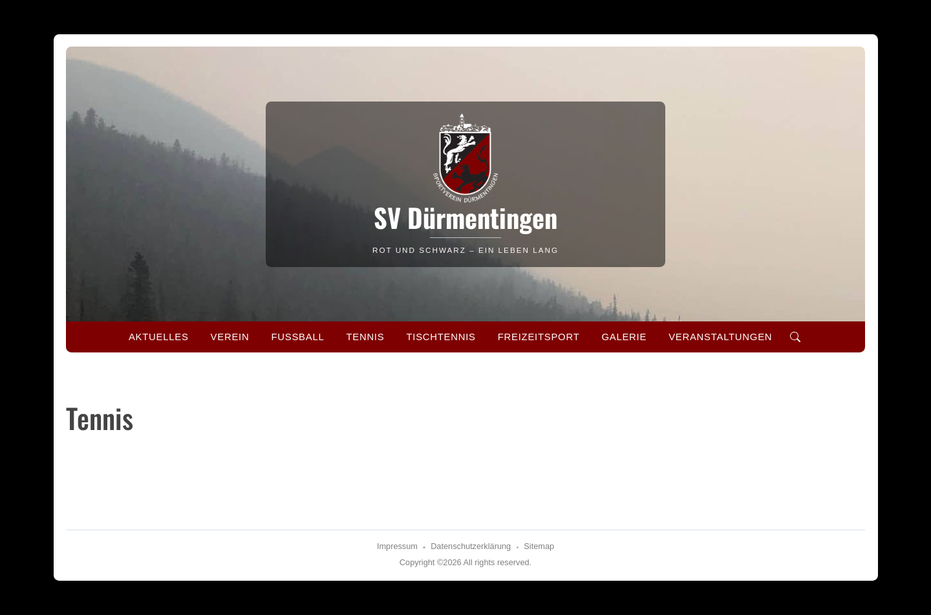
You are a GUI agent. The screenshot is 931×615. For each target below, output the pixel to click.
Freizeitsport (539, 337)
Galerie (624, 337)
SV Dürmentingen (465, 217)
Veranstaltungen (720, 337)
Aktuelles (159, 337)
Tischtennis (440, 337)
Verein (230, 337)
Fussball (297, 337)
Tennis (365, 337)
